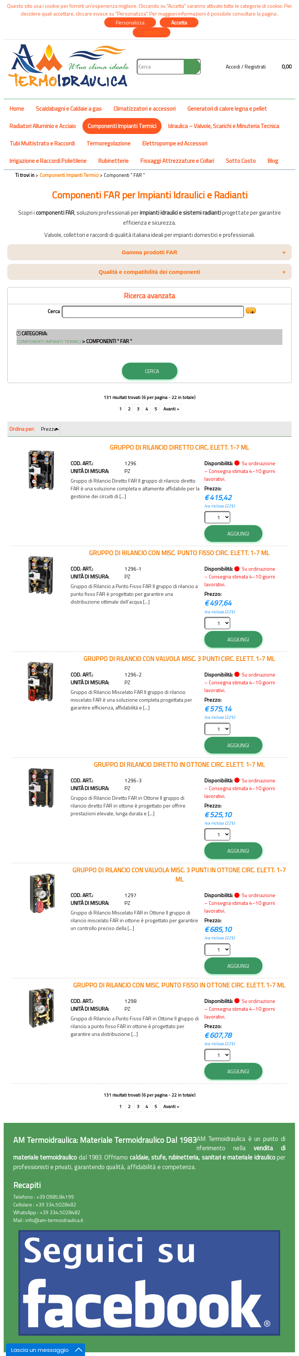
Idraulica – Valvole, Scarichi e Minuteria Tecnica (223, 126)
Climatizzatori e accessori (144, 108)
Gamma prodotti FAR (204, 252)
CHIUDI (151, 32)
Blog (273, 161)
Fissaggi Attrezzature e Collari (177, 161)
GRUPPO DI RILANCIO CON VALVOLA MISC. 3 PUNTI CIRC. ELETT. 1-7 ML (179, 658)
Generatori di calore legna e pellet (227, 108)
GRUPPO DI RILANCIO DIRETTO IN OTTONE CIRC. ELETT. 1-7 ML (179, 764)
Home (17, 108)
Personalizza (130, 22)
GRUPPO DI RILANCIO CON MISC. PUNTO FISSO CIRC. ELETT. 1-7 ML (179, 552)
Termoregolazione (108, 143)
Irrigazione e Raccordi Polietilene (48, 161)
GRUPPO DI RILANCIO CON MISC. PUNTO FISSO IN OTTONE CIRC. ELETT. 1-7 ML (179, 985)
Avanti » (171, 409)
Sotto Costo (241, 161)
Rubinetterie (113, 161)
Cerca (54, 311)
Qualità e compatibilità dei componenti (192, 272)
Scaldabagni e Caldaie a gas (69, 108)
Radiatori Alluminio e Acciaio (43, 126)
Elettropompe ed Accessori (174, 143)
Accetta (179, 22)
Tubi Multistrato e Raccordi (42, 143)
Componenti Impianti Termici (122, 126)
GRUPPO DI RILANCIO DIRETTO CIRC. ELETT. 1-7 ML (179, 447)
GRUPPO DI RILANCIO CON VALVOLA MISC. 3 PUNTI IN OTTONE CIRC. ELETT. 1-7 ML (179, 874)
